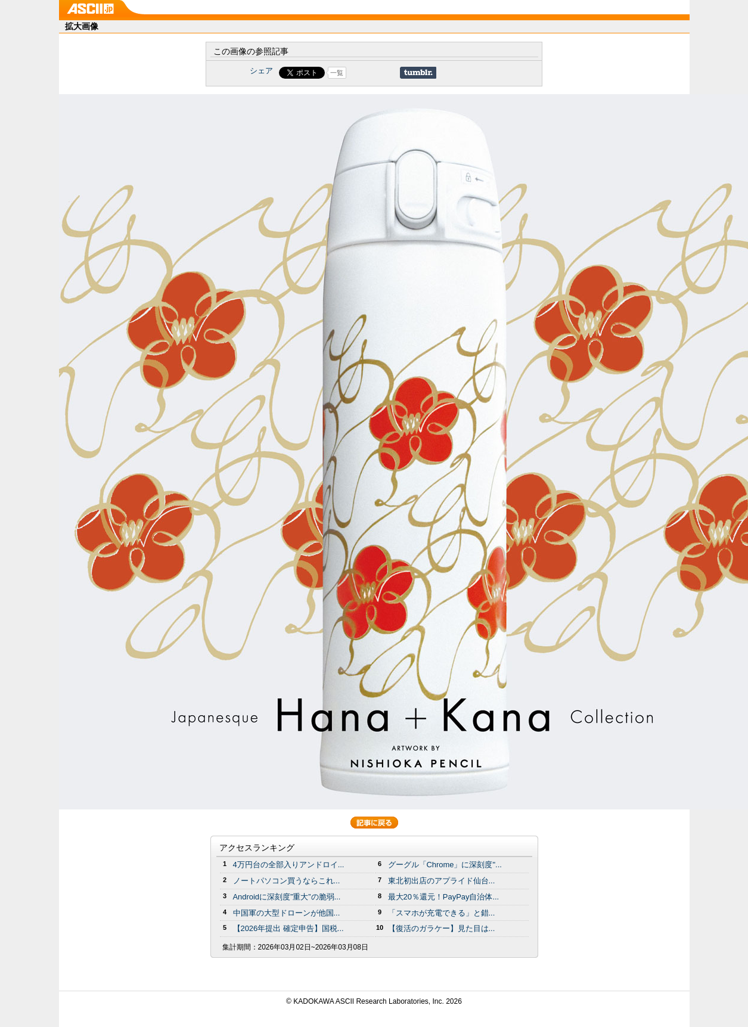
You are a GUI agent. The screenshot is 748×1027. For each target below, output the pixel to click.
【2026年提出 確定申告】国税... (288, 928)
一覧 (336, 72)
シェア (261, 70)
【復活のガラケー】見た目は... (441, 928)
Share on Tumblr (418, 73)
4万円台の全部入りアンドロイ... (288, 864)
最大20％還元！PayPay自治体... (443, 896)
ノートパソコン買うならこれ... (286, 880)
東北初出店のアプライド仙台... (441, 880)
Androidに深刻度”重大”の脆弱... (287, 896)
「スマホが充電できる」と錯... (441, 912)
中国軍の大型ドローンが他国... (286, 912)
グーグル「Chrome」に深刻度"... (445, 864)
